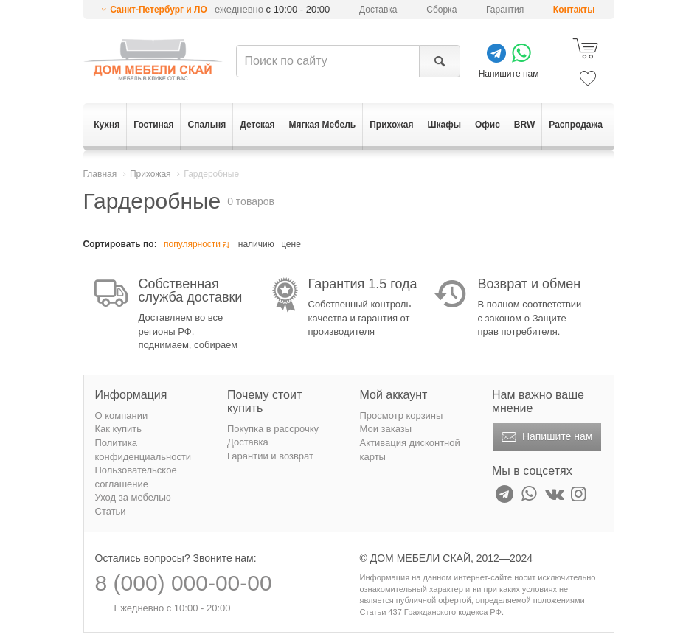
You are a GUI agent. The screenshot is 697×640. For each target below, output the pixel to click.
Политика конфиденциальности (143, 449)
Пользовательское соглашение (136, 477)
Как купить (118, 428)
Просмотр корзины (401, 415)
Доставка (378, 9)
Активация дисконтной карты (410, 449)
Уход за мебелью (133, 497)
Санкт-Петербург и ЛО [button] (158, 9)
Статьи (110, 511)
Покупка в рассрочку (273, 428)
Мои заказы (386, 428)
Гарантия (505, 9)
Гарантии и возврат (270, 456)
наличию (256, 244)
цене (291, 244)
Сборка (441, 9)
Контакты (574, 9)
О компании (121, 415)
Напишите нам (545, 437)
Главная (100, 174)
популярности (198, 244)
